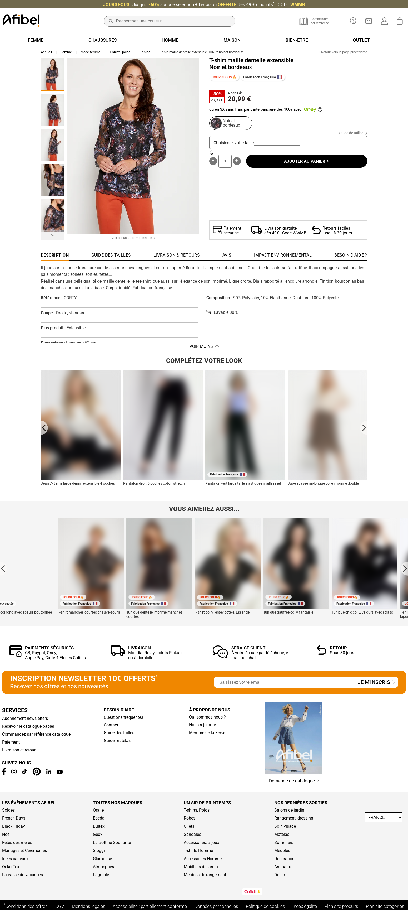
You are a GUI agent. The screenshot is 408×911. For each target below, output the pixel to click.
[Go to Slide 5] (52, 215)
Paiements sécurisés (49, 647)
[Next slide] (363, 427)
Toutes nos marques (117, 802)
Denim (280, 875)
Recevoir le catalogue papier (28, 726)
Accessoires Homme (203, 858)
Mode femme (91, 52)
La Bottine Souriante (112, 842)
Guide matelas (117, 740)
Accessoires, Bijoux (201, 842)
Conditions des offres (26, 906)
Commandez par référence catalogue (36, 734)
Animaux (282, 867)
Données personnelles (216, 906)
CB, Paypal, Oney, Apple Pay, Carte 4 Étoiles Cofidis (55, 655)
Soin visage (285, 826)
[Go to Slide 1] (52, 74)
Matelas (281, 834)
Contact (111, 725)
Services (15, 710)
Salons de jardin (289, 810)
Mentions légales (88, 906)
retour (30, 750)
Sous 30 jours (342, 652)
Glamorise (102, 858)
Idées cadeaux (15, 858)
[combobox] (277, 143)
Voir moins (201, 346)
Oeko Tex (10, 867)
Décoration (284, 858)
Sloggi (99, 850)
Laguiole (101, 875)
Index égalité (304, 906)
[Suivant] (52, 235)
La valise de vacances (22, 875)
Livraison (139, 647)
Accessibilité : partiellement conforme (150, 906)
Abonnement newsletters (25, 718)
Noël (6, 834)
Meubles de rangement (205, 875)
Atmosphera (104, 867)
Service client (248, 647)
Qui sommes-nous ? (207, 717)
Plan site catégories (385, 906)
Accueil (46, 52)
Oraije (98, 810)
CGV (59, 906)
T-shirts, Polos (197, 810)
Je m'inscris (376, 682)
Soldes (8, 810)
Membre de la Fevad (208, 732)
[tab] (350, 256)
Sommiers (283, 842)
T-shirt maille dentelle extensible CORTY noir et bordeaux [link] (201, 52)
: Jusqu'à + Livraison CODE (204, 4)
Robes (189, 818)
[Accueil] (21, 21)
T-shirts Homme (198, 850)
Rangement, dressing (293, 818)
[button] (133, 146)
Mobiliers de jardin (201, 867)
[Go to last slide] (44, 427)
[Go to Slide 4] (52, 180)
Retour (338, 647)
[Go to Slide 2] (52, 109)
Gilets (189, 826)
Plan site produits (341, 906)
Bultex (99, 826)
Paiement (11, 742)
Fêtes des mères (17, 842)
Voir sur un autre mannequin (131, 238)
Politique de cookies (265, 906)
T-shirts (144, 52)
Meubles (282, 850)
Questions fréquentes (123, 717)
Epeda (99, 818)
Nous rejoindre (202, 724)
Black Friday (13, 826)
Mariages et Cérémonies (24, 850)
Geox (97, 834)
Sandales (192, 834)
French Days (13, 818)
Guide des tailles (119, 732)
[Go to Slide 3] (52, 145)
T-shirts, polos (119, 52)
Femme (66, 52)
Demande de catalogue (294, 780)
